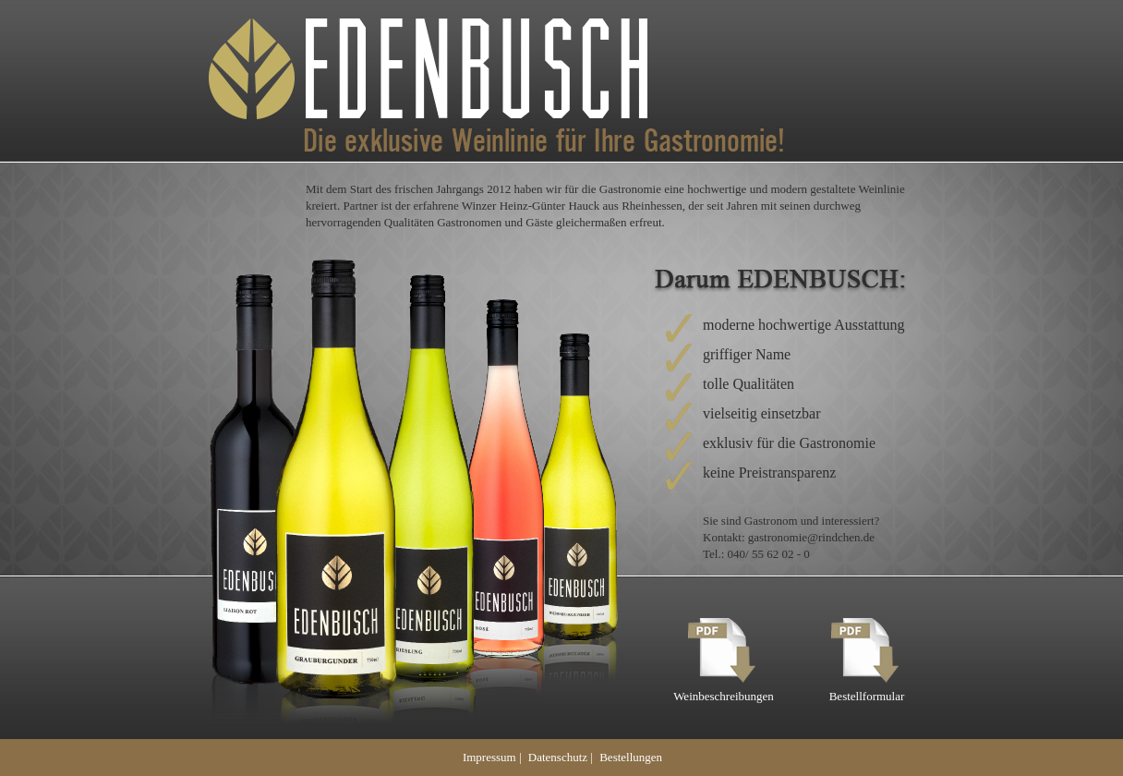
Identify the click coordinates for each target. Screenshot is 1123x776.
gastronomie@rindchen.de (811, 537)
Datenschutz (557, 757)
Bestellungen (630, 757)
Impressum (489, 757)
